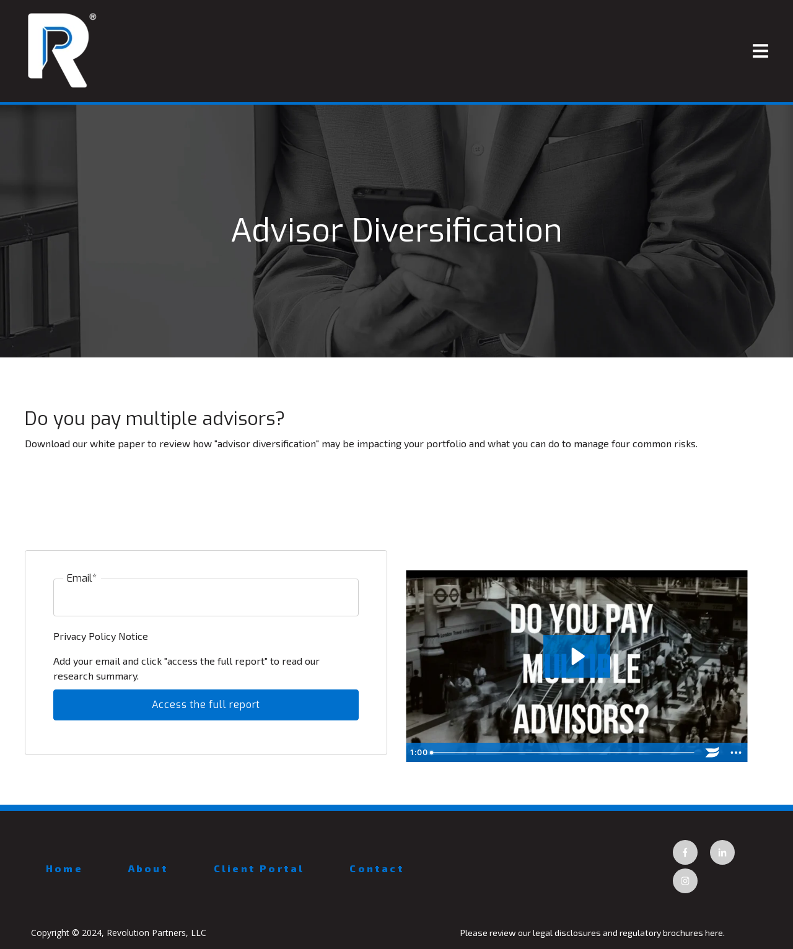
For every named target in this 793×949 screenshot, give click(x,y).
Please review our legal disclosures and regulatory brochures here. (593, 932)
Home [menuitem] (64, 868)
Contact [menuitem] (376, 868)
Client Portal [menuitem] (259, 868)
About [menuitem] (148, 868)
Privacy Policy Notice (102, 636)
